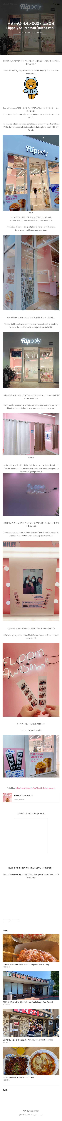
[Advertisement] (31, 900)
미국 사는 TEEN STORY (31, 1111)
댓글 (5, 1090)
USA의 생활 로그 (10, 4)
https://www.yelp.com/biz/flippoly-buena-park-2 (35, 788)
